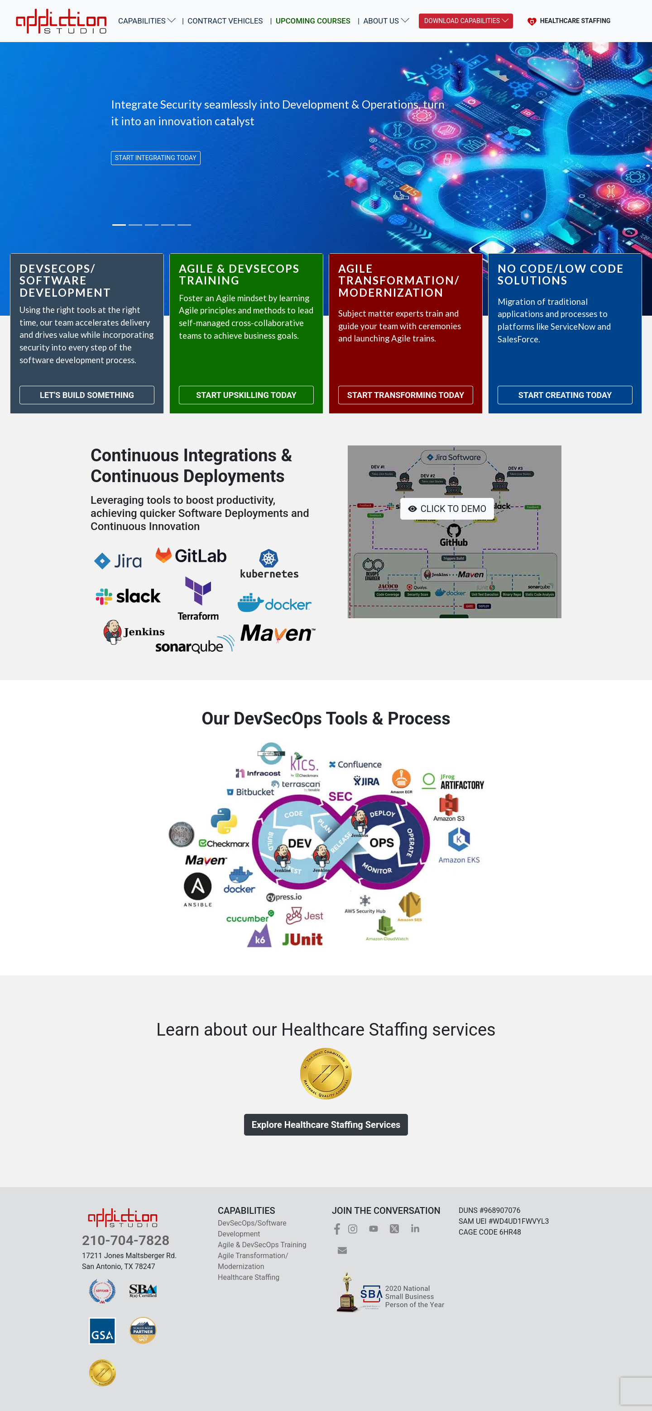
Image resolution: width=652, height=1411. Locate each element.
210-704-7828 (125, 1240)
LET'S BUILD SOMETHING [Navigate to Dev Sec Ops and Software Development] (87, 395)
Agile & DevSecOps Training (262, 1245)
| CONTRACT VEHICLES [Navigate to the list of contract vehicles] (222, 20)
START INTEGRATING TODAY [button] (156, 157)
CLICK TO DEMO (447, 508)
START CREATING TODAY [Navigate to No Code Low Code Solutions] (565, 395)
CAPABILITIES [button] (142, 20)
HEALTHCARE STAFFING (567, 21)
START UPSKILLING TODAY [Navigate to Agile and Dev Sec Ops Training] (246, 395)
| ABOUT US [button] (378, 20)
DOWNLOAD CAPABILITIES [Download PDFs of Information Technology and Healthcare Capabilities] (462, 20)
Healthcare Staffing (248, 1277)
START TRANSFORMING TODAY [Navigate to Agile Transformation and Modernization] (405, 395)
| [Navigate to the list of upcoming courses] (310, 20)
